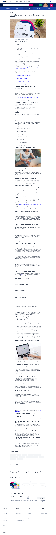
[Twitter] (20, 41)
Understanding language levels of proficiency (24, 75)
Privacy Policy (35, 500)
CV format (22, 274)
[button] (5, 532)
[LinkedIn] (22, 41)
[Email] (26, 41)
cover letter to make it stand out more (31, 418)
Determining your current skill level (22, 78)
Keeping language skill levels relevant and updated (24, 81)
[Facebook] (18, 41)
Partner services (30, 518)
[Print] (24, 41)
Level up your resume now (21, 83)
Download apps (5, 528)
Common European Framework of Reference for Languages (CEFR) (27, 97)
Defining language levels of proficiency (23, 76)
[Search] (16, 5)
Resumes (11, 12)
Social (42, 515)
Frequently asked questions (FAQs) (22, 84)
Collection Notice (28, 500)
